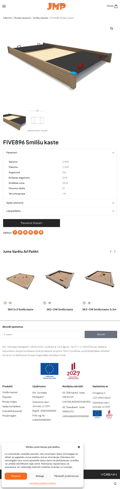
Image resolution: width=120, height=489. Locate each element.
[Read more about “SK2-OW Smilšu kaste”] (45, 303)
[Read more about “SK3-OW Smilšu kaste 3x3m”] (84, 303)
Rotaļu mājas (9, 401)
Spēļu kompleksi (11, 406)
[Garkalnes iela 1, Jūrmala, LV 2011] (60, 442)
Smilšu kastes (40, 17)
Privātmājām (9, 415)
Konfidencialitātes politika (42, 483)
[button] (78, 447)
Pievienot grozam (31, 223)
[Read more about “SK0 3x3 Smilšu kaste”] (5, 303)
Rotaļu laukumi (22, 17)
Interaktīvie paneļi (12, 410)
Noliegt (40, 476)
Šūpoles (7, 396)
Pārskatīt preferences (66, 476)
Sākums (7, 17)
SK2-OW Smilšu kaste (60, 309)
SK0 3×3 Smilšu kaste (20, 309)
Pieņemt (16, 476)
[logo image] (56, 5)
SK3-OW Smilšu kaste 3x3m (99, 309)
